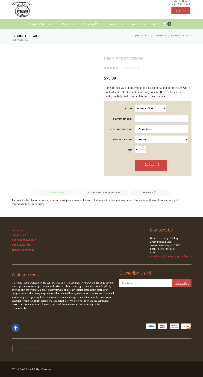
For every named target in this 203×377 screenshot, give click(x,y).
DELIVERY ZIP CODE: (123, 119)
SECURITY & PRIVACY (23, 249)
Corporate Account (24, 240)
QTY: (130, 149)
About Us (116, 24)
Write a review (132, 68)
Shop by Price (92, 24)
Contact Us (19, 235)
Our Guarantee (21, 245)
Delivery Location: (122, 139)
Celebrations (160, 35)
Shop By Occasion (41, 24)
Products (68, 24)
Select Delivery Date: (121, 129)
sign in (180, 11)
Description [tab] (56, 192)
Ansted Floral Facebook (29, 348)
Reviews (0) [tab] (150, 192)
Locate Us (138, 24)
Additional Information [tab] (104, 192)
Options (128, 108)
